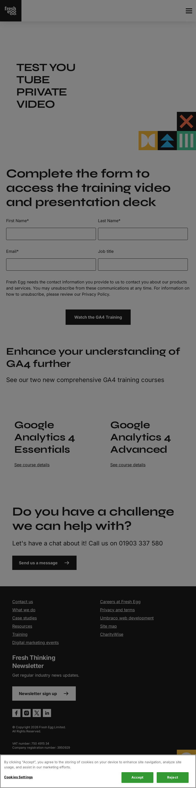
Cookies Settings (18, 777)
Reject (172, 777)
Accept (137, 777)
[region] (98, 771)
